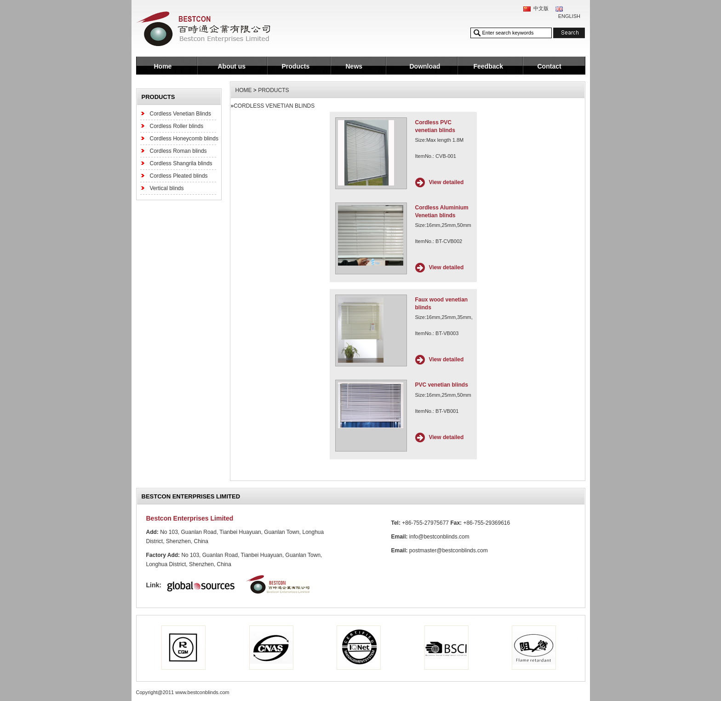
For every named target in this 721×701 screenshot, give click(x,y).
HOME (243, 90)
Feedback (489, 66)
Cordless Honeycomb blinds (184, 138)
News (354, 66)
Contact (549, 66)
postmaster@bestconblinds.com (448, 550)
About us (232, 66)
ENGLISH (569, 16)
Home (163, 66)
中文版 (541, 8)
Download (425, 66)
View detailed (446, 182)
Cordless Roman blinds (178, 151)
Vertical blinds (167, 188)
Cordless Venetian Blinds (180, 113)
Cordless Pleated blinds (179, 176)
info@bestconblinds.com (439, 536)
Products (296, 66)
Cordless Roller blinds (177, 126)
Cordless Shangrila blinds (181, 163)
